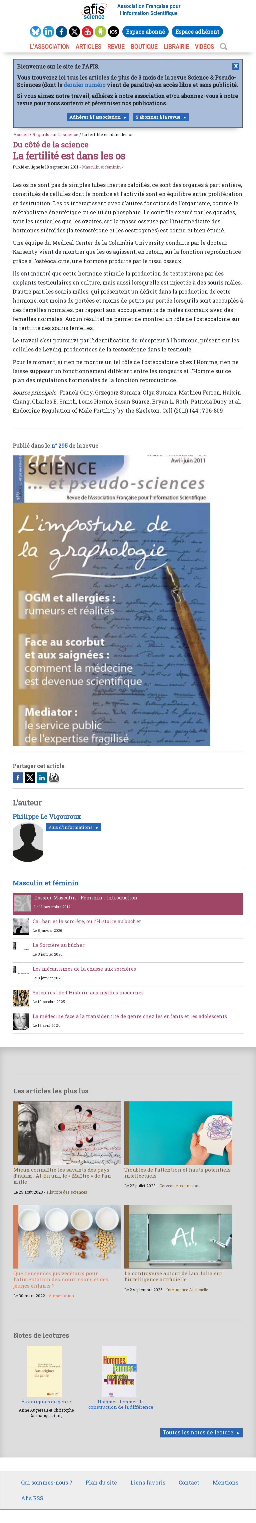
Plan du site (101, 1482)
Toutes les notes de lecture (198, 1432)
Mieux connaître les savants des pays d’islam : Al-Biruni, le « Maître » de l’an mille (62, 1175)
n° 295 (59, 445)
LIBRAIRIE (176, 46)
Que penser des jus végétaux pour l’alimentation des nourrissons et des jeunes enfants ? (60, 1279)
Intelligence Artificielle (187, 1289)
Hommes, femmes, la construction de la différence (120, 1404)
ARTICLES (88, 46)
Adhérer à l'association (95, 117)
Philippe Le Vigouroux (47, 816)
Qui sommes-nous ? (46, 1482)
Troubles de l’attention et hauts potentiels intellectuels (177, 1172)
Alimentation (61, 1295)
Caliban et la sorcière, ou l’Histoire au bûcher (87, 921)
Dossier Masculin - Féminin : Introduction (86, 897)
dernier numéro (84, 84)
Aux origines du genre (46, 1402)
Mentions (225, 1482)
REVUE (116, 46)
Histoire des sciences (67, 1192)
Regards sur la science (55, 134)
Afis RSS (32, 1498)
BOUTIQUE (144, 46)
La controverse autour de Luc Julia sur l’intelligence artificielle (173, 1276)
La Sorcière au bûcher (59, 945)
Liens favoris (147, 1482)
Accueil (21, 134)
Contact (189, 1482)
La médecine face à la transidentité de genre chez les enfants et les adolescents (130, 1016)
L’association (50, 46)
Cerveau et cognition (178, 1185)
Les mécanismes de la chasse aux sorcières (84, 969)
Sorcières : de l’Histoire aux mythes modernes (88, 992)
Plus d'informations (70, 827)
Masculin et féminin (101, 167)
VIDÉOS (204, 46)
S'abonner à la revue (158, 117)
